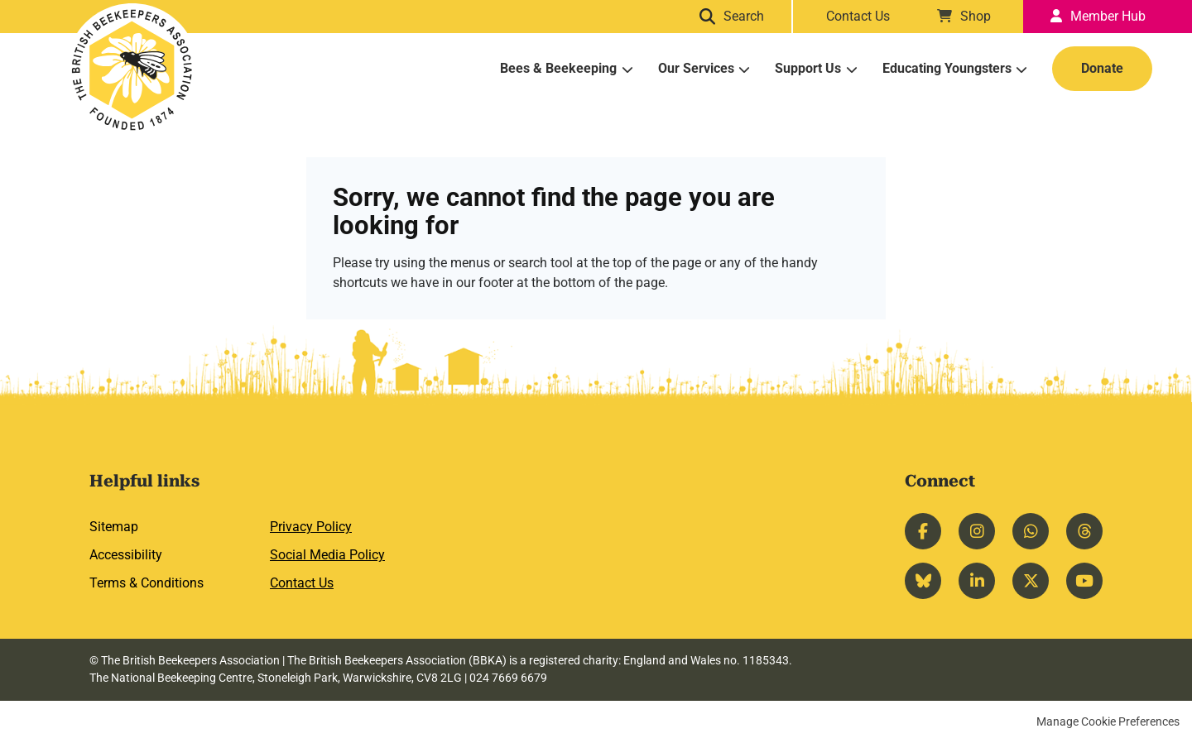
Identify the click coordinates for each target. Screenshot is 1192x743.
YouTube (1084, 581)
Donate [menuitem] (1102, 68)
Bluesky (923, 581)
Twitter (1030, 581)
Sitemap (113, 526)
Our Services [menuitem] (696, 68)
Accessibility (125, 555)
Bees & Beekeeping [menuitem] (558, 68)
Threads (1084, 531)
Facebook (923, 531)
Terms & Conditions (146, 583)
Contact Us (858, 16)
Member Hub (1108, 16)
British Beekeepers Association (132, 69)
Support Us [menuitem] (808, 68)
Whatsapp (1030, 531)
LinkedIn (977, 581)
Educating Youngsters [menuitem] (947, 68)
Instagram (977, 531)
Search (748, 16)
